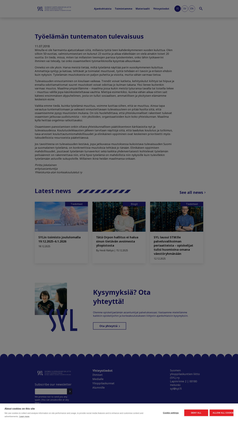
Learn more (56, 416)
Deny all (179, 413)
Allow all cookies (216, 413)
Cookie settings (142, 413)
